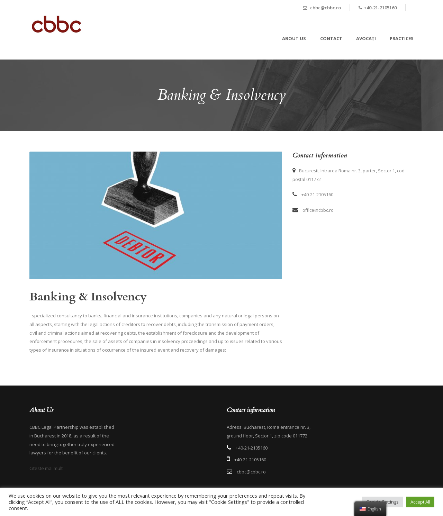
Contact (331, 38)
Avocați (366, 38)
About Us (294, 38)
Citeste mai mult (46, 468)
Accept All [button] (420, 502)
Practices (402, 38)
